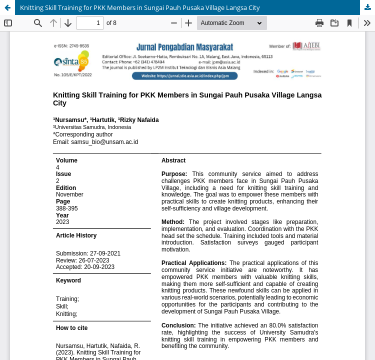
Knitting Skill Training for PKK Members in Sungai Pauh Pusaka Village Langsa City (140, 7)
